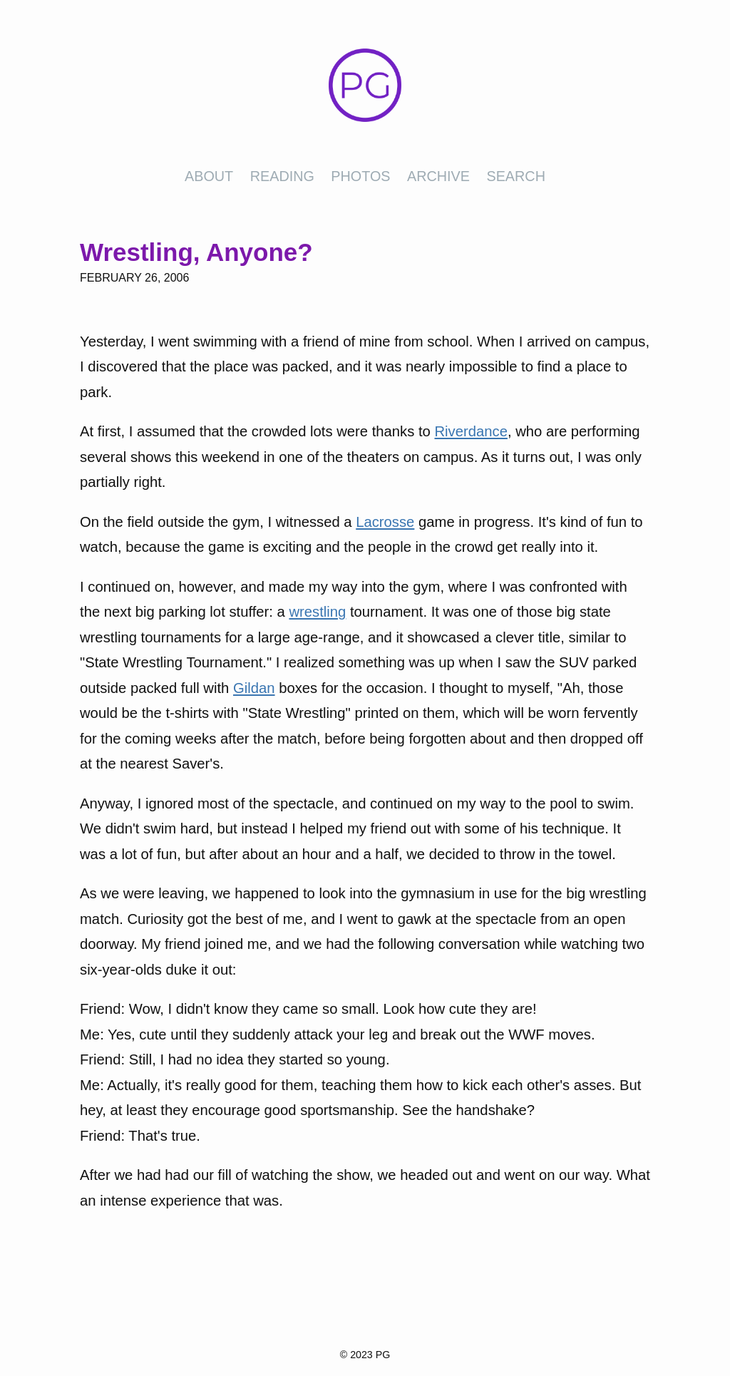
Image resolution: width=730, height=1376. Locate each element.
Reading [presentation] (282, 176)
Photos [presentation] (360, 176)
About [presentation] (209, 176)
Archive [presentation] (438, 176)
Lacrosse (385, 522)
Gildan (254, 688)
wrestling (317, 612)
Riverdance (470, 431)
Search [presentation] (515, 176)
